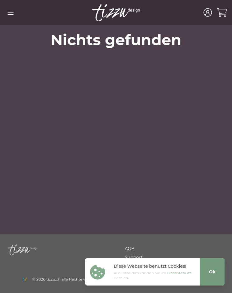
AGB (130, 249)
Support (134, 257)
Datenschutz (179, 273)
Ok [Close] (212, 272)
